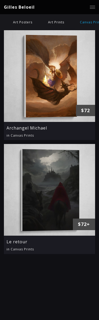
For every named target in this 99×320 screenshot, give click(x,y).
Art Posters (22, 22)
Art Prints (56, 22)
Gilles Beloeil (19, 7)
